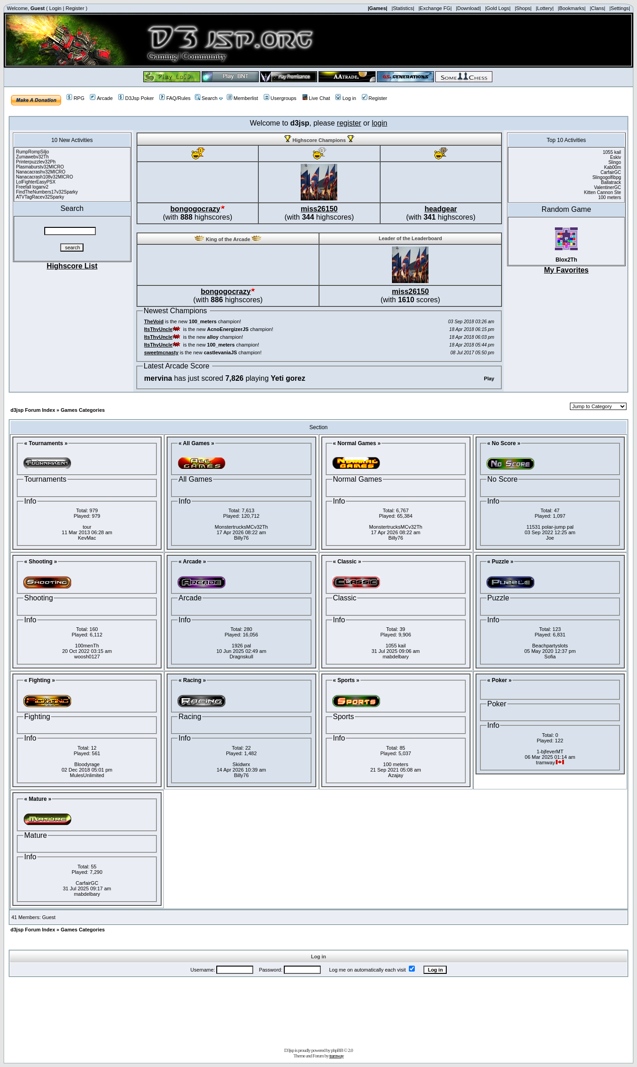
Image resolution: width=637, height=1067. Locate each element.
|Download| (468, 8)
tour (87, 527)
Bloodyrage (87, 764)
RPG (75, 98)
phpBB (337, 1050)
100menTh (87, 645)
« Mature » (37, 799)
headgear (440, 209)
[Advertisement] (318, 1010)
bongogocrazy (195, 209)
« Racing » (192, 680)
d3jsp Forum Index (32, 410)
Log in (345, 98)
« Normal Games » (357, 443)
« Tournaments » (46, 443)
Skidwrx (242, 764)
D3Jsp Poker (136, 98)
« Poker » (499, 680)
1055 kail (396, 645)
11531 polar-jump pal (550, 527)
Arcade (101, 98)
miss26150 (319, 209)
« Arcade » (192, 561)
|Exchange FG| (435, 8)
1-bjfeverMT (550, 751)
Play (489, 378)
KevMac (87, 538)
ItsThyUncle (158, 329)
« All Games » (196, 443)
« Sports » (346, 680)
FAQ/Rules (174, 98)
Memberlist (242, 98)
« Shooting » (40, 561)
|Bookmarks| (572, 8)
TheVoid (154, 321)
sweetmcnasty (161, 352)
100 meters (395, 764)
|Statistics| (403, 8)
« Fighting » (39, 680)
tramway (336, 1055)
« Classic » (347, 561)
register (349, 123)
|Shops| (523, 8)
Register (75, 8)
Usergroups (280, 98)
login (379, 123)
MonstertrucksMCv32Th (241, 527)
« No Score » (504, 443)
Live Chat (316, 98)
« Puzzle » (500, 561)
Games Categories (83, 410)
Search (206, 98)
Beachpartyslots (550, 645)
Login (55, 8)
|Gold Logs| (498, 8)
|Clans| (597, 8)
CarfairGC (87, 883)
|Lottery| (544, 8)
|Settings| (619, 8)
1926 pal (241, 645)
